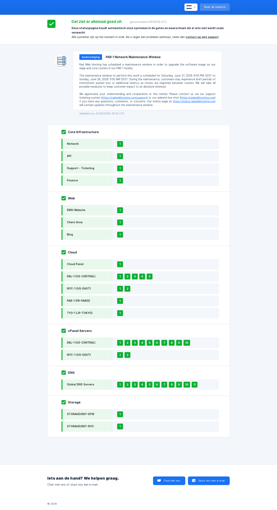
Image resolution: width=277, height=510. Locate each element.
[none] (190, 7)
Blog (70, 234)
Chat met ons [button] (172, 480)
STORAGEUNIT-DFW (80, 414)
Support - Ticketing (80, 168)
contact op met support (202, 37)
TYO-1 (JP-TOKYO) (80, 312)
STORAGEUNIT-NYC (80, 426)
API (69, 156)
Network (73, 143)
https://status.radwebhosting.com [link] (194, 101)
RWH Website (76, 210)
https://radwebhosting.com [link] (198, 97)
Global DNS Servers (80, 384)
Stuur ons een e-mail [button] (211, 480)
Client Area (75, 222)
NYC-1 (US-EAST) (79, 288)
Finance (72, 180)
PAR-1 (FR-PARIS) (78, 300)
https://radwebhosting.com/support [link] (124, 97)
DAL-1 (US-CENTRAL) (81, 276)
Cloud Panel (75, 264)
